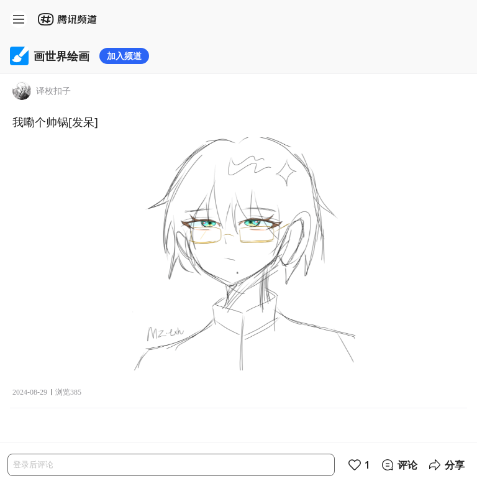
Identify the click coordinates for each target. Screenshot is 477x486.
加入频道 (124, 56)
